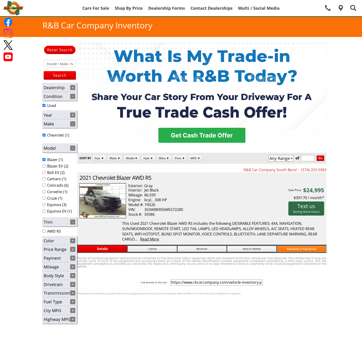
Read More (149, 239)
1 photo (152, 248)
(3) (54, 204)
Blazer (52, 159)
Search (59, 75)
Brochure (201, 248)
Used (51, 105)
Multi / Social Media (259, 8)
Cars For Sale (95, 8)
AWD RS (54, 231)
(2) (55, 166)
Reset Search (59, 49)
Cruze (52, 198)
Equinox (54, 204)
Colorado (55, 185)
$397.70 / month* (309, 197)
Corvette (54, 191)
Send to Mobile (252, 248)
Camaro (54, 178)
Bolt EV (53, 172)
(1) (55, 135)
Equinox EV (56, 211)
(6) (55, 185)
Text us (306, 208)
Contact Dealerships (211, 8)
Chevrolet (55, 135)
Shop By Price (129, 8)
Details (102, 249)
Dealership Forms (166, 8)
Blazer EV (55, 166)
